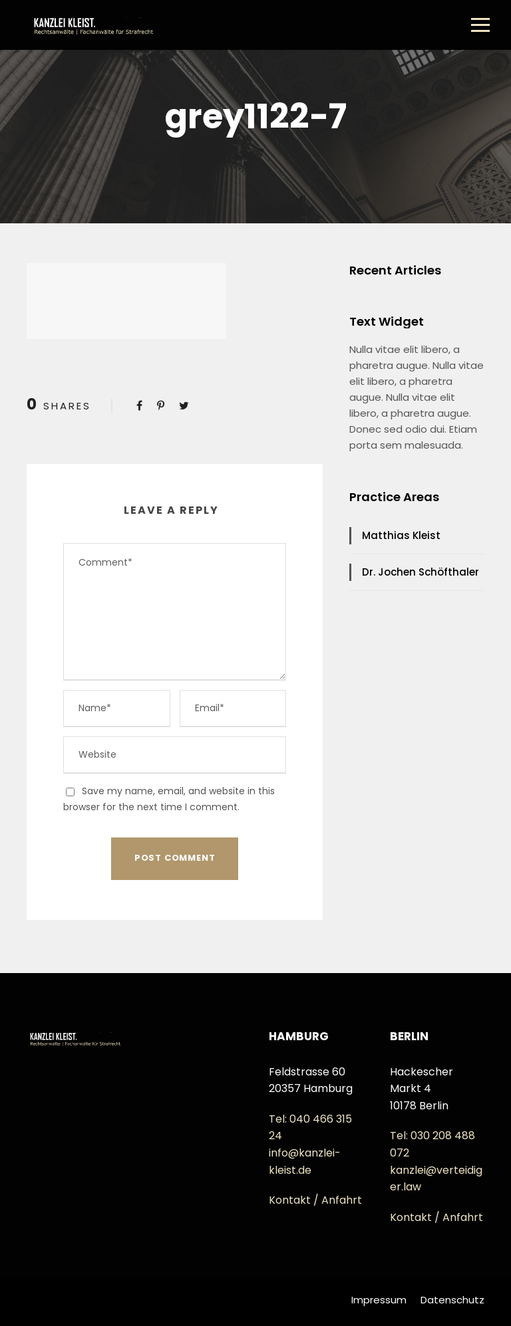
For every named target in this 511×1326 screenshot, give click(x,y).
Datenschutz (452, 1300)
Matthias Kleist (401, 535)
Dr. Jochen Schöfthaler (420, 572)
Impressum (379, 1300)
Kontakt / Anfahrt (315, 1200)
